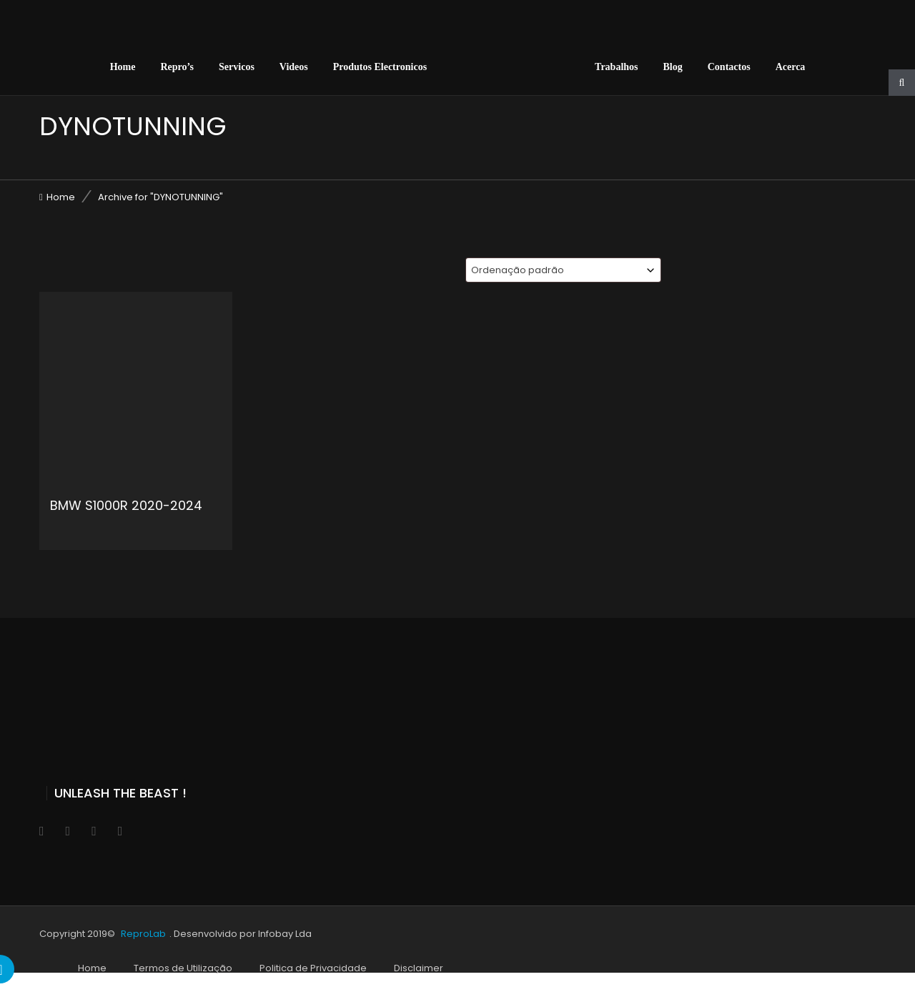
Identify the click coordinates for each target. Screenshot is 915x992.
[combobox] (563, 270)
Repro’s (177, 67)
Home (123, 67)
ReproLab (143, 934)
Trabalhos (616, 67)
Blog (673, 67)
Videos (294, 67)
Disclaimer (418, 968)
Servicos (236, 67)
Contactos (729, 67)
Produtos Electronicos (380, 67)
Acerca (791, 67)
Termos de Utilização (183, 968)
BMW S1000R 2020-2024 (126, 505)
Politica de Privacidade (313, 968)
